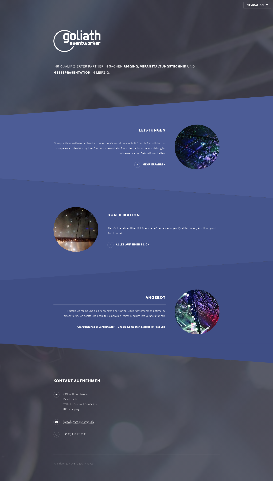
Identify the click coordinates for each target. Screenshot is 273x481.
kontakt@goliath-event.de (78, 421)
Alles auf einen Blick (132, 244)
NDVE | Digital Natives (81, 463)
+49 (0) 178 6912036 (74, 434)
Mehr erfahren (154, 164)
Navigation (255, 5)
